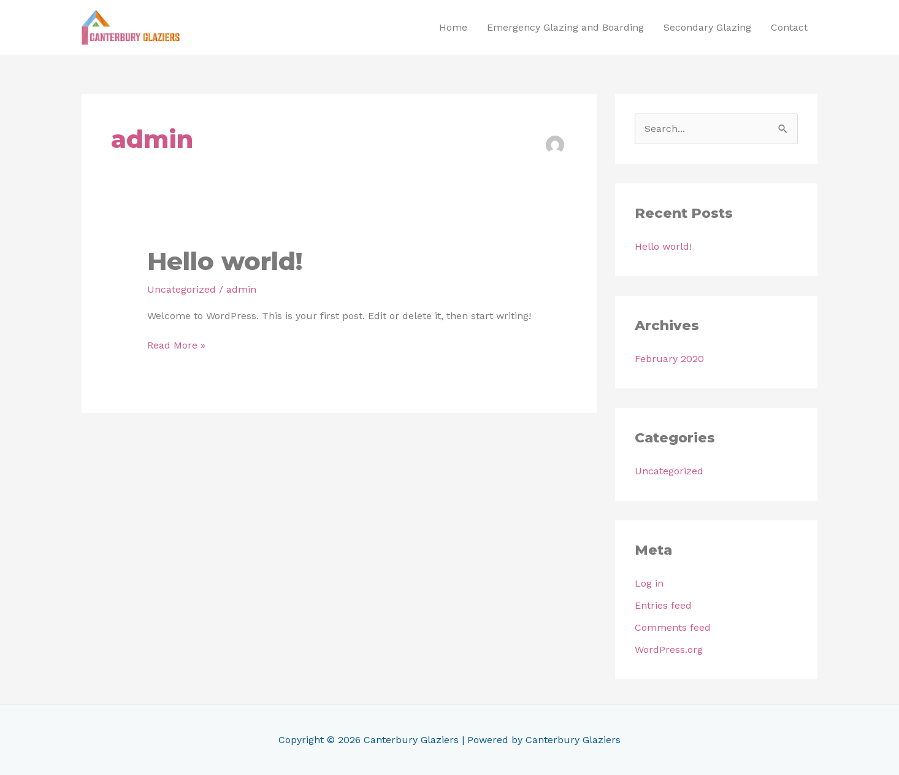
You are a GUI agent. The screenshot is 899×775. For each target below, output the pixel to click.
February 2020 (669, 358)
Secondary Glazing (707, 27)
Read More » (176, 344)
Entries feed (663, 605)
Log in (649, 583)
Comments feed (673, 627)
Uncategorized (181, 289)
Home (453, 27)
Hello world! (224, 261)
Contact (789, 27)
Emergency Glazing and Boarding (565, 27)
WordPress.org (669, 649)
